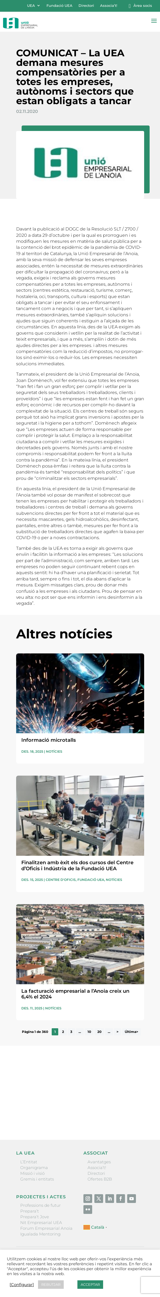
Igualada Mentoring (40, 1234)
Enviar (131, 1116)
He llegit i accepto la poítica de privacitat (52, 1107)
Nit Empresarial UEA (41, 1222)
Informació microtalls (48, 740)
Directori (86, 6)
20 (99, 1032)
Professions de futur (40, 1205)
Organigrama (34, 1167)
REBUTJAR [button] (50, 1284)
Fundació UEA (59, 6)
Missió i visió (32, 1173)
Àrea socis (142, 6)
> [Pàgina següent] (117, 1032)
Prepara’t (29, 1211)
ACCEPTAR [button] (90, 1284)
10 (89, 1032)
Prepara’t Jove (34, 1216)
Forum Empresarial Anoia (46, 1228)
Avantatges (99, 1161)
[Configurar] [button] (22, 1284)
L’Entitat (28, 1161)
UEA (31, 6)
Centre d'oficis (61, 880)
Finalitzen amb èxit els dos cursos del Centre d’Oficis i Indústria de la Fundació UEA (77, 866)
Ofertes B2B (100, 1179)
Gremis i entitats (37, 1179)
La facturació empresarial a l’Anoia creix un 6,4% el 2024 (75, 994)
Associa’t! (108, 6)
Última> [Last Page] (131, 1032)
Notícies (54, 751)
